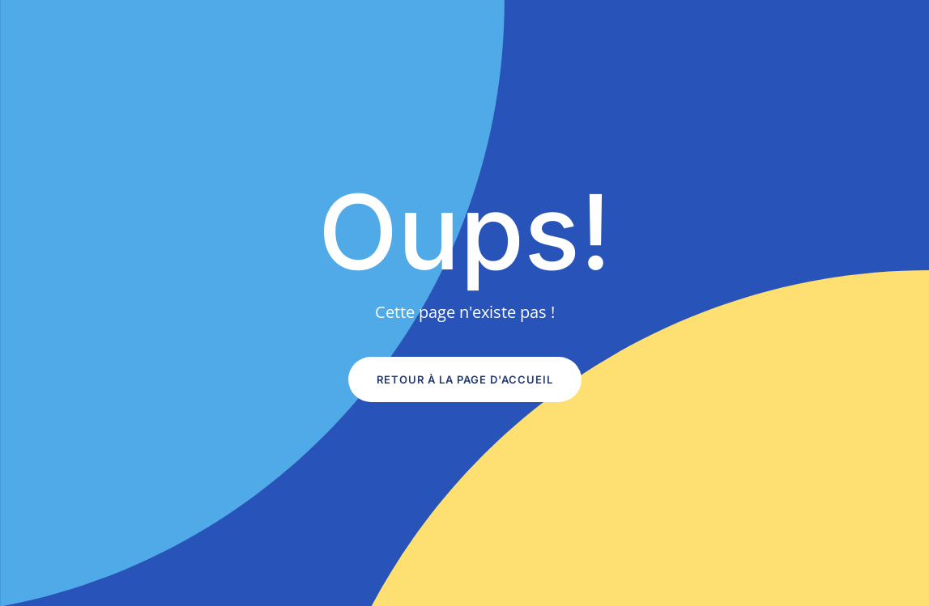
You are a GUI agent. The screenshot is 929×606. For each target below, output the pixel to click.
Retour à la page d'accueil (465, 379)
